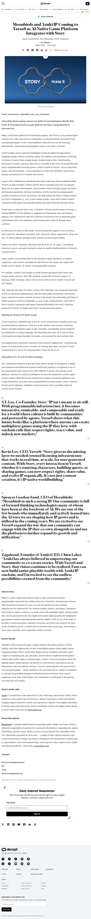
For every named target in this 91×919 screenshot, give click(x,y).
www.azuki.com (34, 709)
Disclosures (5, 886)
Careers (43, 886)
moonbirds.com (42, 746)
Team (3, 883)
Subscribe (6, 909)
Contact (43, 883)
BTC (3, 9)
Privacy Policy (25, 888)
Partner (5, 869)
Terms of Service (26, 883)
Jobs (42, 888)
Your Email (10, 803)
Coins (4, 874)
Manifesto (4, 888)
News (18, 869)
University (50, 869)
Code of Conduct (26, 886)
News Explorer (36, 874)
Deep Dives (35, 869)
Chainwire (46, 42)
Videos (18, 874)
